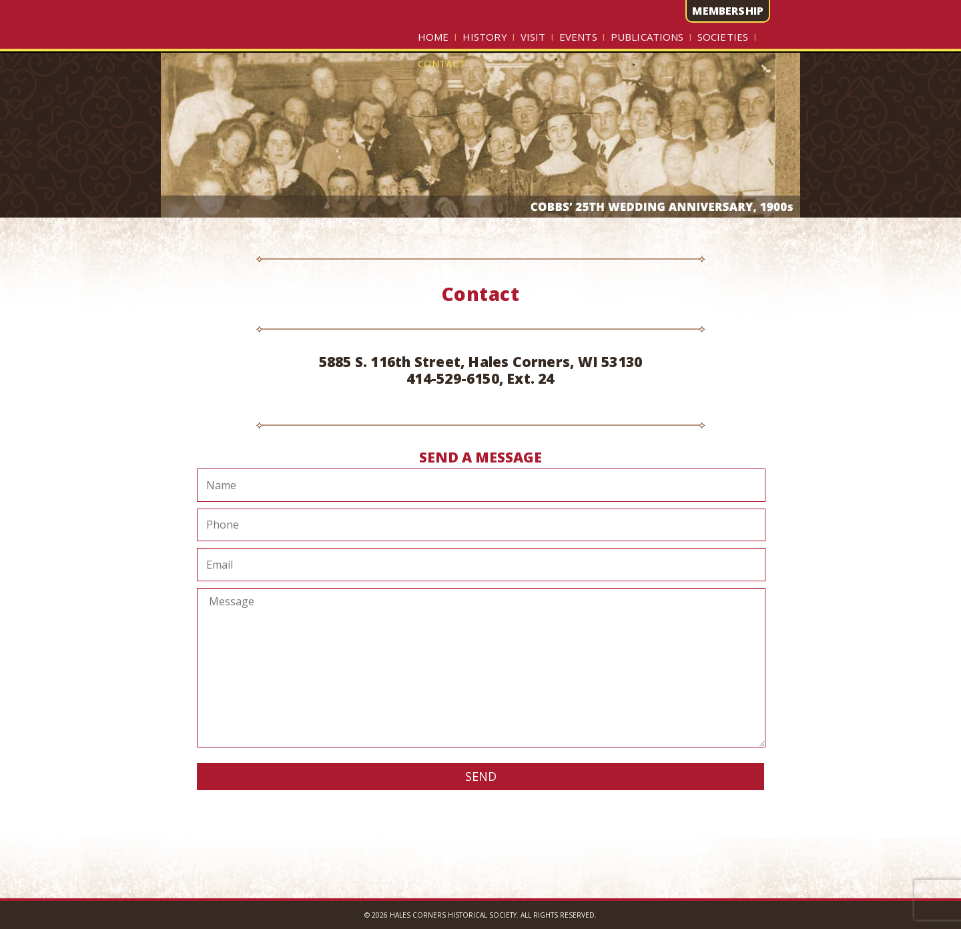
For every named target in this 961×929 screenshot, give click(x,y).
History (484, 36)
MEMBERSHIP (727, 10)
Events (578, 36)
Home (433, 36)
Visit (533, 36)
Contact (441, 63)
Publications (647, 36)
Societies (722, 36)
